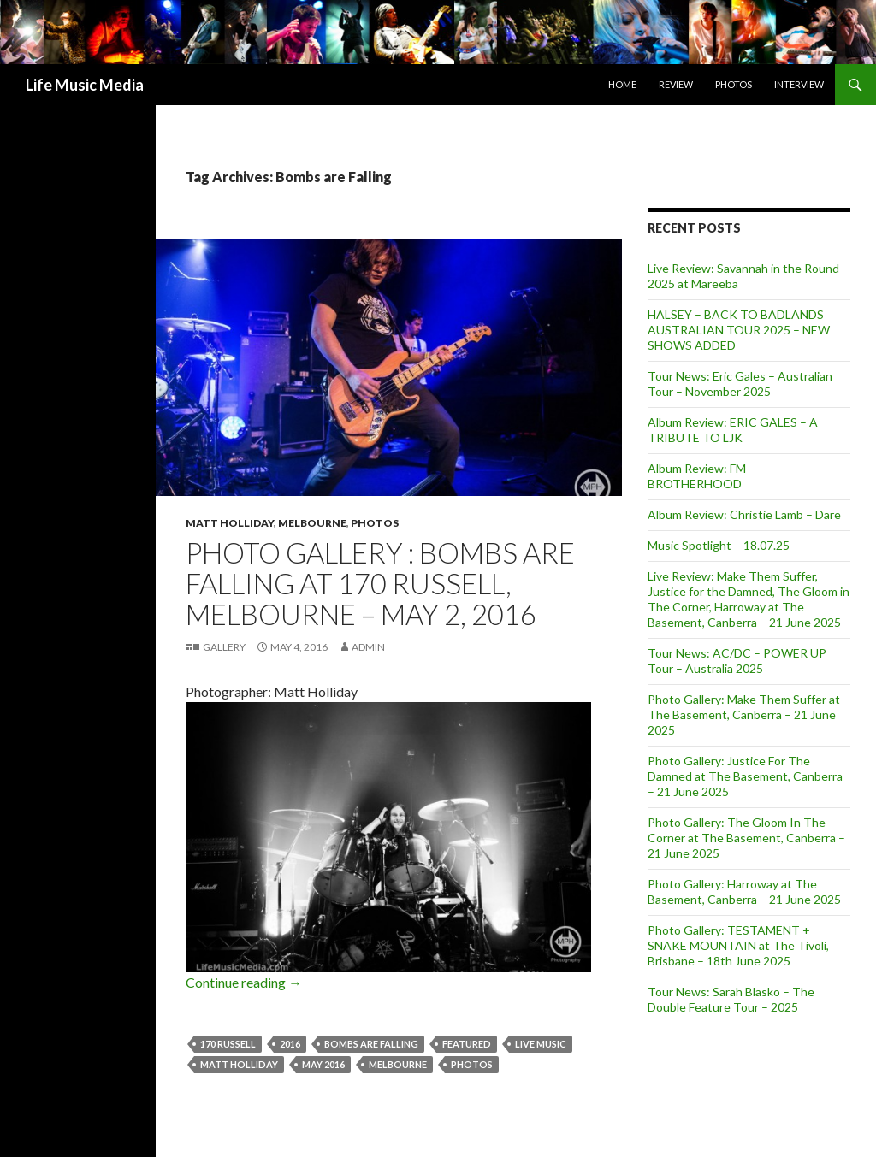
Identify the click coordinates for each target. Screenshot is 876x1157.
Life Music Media (85, 84)
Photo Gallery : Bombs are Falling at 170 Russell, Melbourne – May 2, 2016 (380, 583)
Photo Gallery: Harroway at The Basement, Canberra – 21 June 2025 (744, 891)
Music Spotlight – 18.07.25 (719, 545)
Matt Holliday (230, 523)
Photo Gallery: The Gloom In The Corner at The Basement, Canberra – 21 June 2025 (746, 837)
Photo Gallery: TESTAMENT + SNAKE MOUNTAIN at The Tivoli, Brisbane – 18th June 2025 (738, 945)
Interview (799, 84)
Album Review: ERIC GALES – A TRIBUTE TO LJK (733, 430)
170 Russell (228, 1043)
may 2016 (323, 1064)
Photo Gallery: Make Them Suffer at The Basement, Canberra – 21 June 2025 (744, 714)
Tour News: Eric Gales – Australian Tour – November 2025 (740, 383)
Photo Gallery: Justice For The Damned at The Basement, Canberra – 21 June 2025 (745, 776)
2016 (290, 1043)
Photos (733, 84)
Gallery (224, 646)
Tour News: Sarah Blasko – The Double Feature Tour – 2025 (731, 999)
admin (368, 646)
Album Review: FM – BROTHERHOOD (701, 476)
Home (622, 84)
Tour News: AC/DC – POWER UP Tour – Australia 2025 (737, 661)
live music (540, 1043)
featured (466, 1043)
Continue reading (244, 982)
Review (676, 84)
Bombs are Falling (371, 1043)
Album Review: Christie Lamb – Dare (744, 514)
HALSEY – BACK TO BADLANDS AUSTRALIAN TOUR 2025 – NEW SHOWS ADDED (739, 329)
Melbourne (312, 523)
